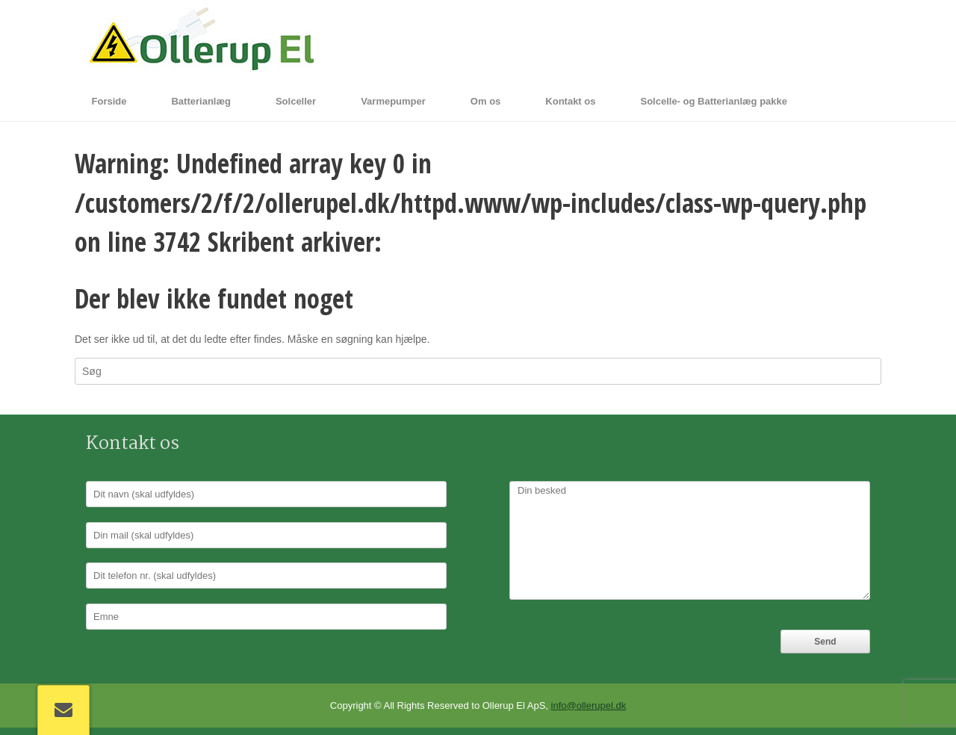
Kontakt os (570, 101)
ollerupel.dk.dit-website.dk (529, 241)
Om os (485, 101)
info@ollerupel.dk (589, 705)
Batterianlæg (200, 101)
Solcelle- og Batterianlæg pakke (713, 101)
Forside (109, 101)
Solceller (296, 101)
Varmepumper (393, 101)
